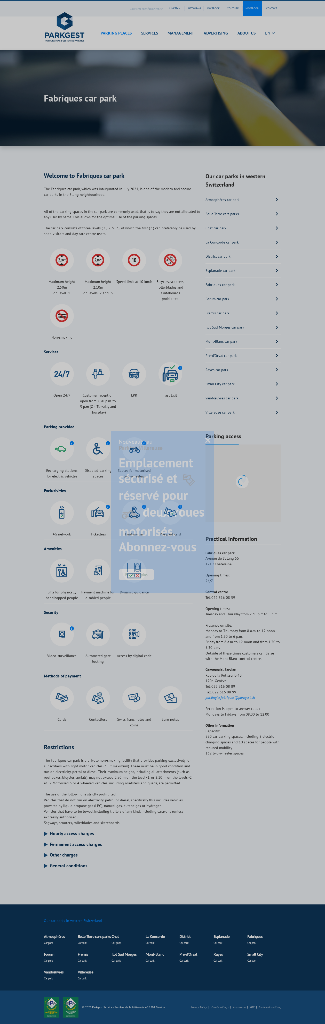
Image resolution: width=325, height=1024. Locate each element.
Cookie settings (219, 1007)
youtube (233, 8)
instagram (194, 8)
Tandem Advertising (269, 1007)
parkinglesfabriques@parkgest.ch (230, 697)
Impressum (239, 1007)
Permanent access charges (76, 844)
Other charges (64, 855)
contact (271, 8)
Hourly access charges (72, 833)
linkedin (174, 8)
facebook (213, 8)
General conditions (69, 866)
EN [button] (268, 33)
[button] (118, 33)
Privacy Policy (199, 1007)
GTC (252, 1007)
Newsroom (252, 8)
